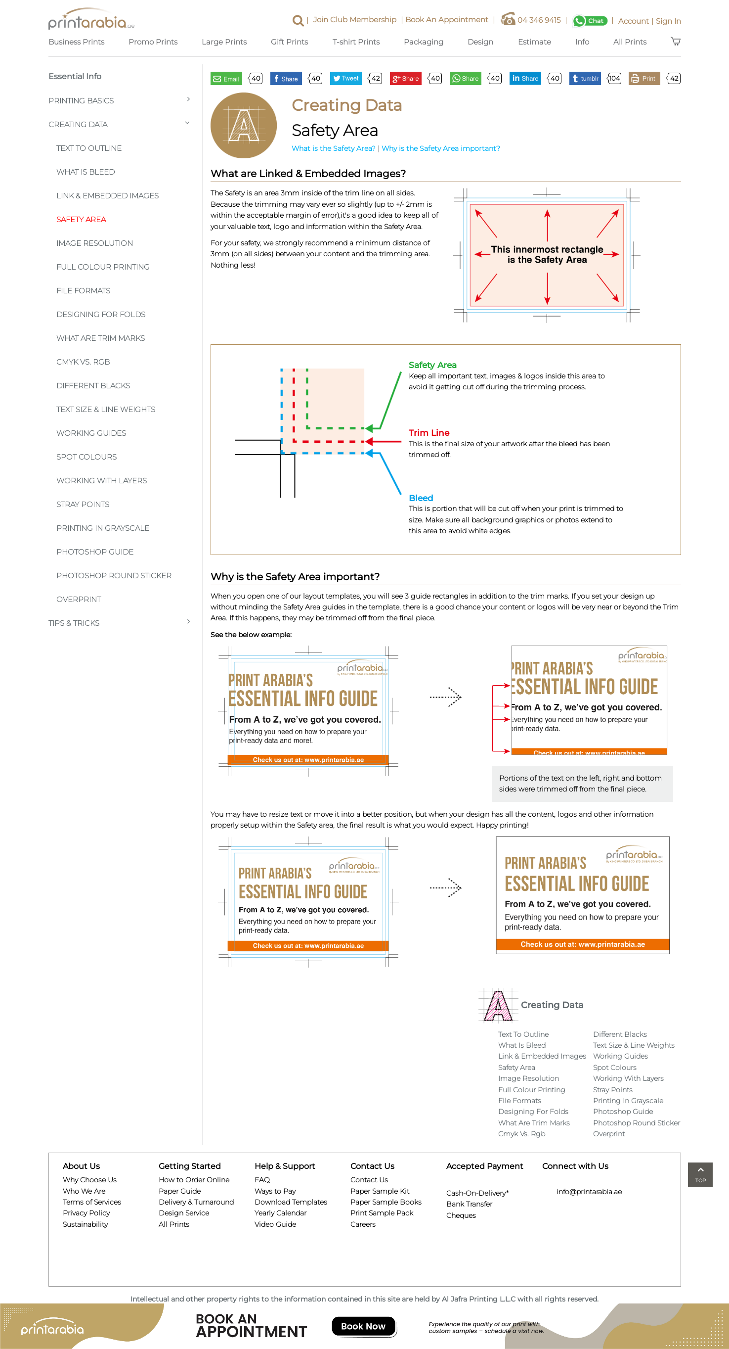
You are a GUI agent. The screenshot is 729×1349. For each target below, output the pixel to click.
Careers (363, 1224)
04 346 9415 (535, 21)
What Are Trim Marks (100, 338)
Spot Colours (86, 457)
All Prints (174, 1224)
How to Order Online (194, 1179)
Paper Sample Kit (379, 1191)
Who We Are (84, 1191)
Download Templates (291, 1202)
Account (637, 21)
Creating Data (119, 124)
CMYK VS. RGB (83, 362)
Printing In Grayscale (102, 528)
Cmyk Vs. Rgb (521, 1133)
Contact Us (369, 1179)
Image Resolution (94, 243)
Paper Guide (180, 1191)
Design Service (184, 1213)
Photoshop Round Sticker (114, 575)
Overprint (78, 599)
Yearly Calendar (280, 1213)
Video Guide (275, 1224)
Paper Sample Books (386, 1202)
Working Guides (91, 433)
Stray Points (82, 504)
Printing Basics (119, 100)
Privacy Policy (86, 1213)
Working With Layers (101, 480)
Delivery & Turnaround (196, 1202)
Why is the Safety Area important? (441, 148)
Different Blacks (93, 385)
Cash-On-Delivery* (477, 1191)
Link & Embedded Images (107, 195)
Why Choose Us (90, 1179)
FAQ (262, 1179)
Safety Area (81, 219)
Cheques (461, 1213)
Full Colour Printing (103, 267)
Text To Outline (89, 148)
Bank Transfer (469, 1203)
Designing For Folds (100, 314)
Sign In (668, 21)
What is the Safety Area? (334, 148)
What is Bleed (85, 172)
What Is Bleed (522, 1045)
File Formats (83, 290)
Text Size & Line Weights (105, 409)
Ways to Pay (275, 1191)
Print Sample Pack (381, 1213)
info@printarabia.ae (582, 1191)
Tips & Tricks (119, 622)
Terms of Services (92, 1202)
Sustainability (85, 1224)
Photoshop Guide (94, 552)
